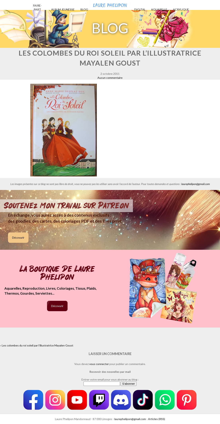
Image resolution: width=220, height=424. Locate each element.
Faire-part (37, 7)
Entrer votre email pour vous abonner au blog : (110, 379)
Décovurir (18, 237)
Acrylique (181, 9)
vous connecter (99, 364)
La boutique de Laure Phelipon (57, 273)
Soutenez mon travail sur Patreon (66, 205)
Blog (84, 9)
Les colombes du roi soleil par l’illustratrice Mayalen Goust (37, 345)
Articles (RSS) (156, 419)
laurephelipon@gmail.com (195, 184)
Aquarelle (159, 9)
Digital (140, 9)
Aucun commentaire (110, 77)
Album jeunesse (63, 9)
